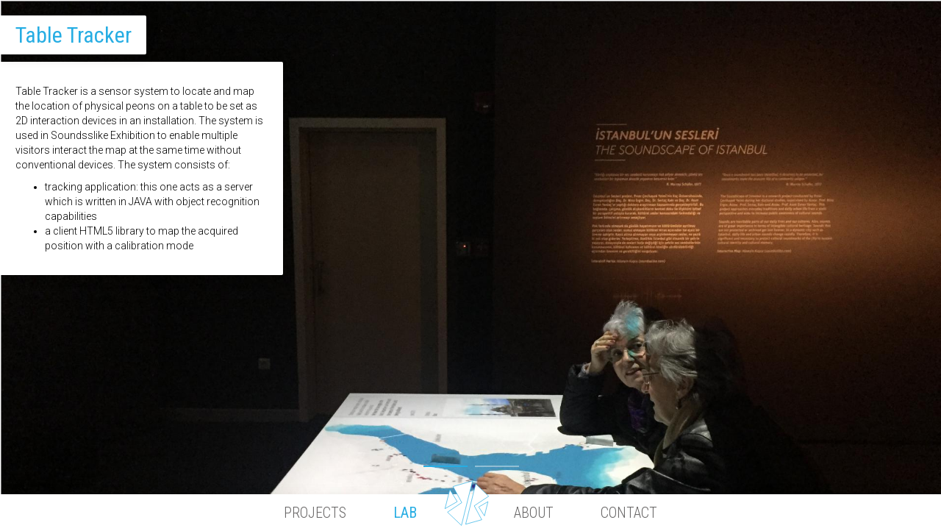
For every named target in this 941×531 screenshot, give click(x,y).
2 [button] (497, 462)
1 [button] (445, 462)
